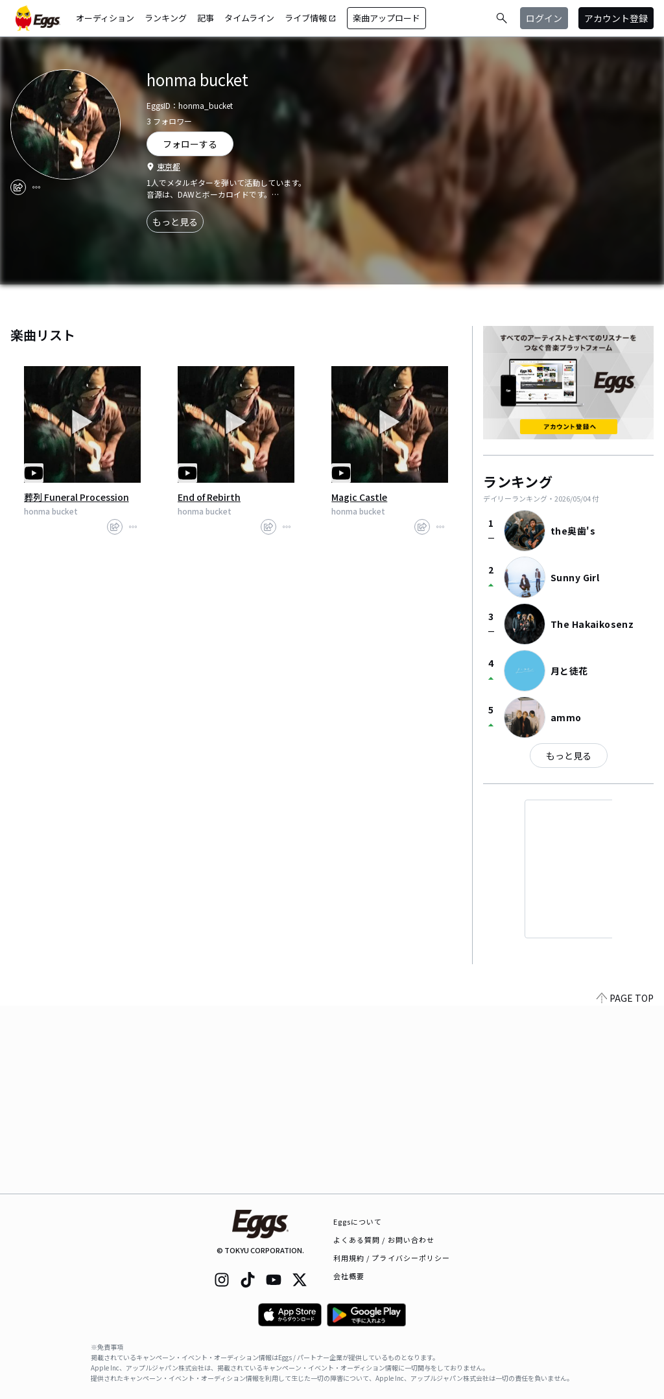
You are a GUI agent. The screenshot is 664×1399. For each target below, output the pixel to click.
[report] (36, 187)
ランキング (166, 18)
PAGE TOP (625, 1185)
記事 (205, 18)
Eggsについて (358, 1221)
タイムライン (249, 18)
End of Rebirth (209, 497)
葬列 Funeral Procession (76, 497)
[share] (18, 187)
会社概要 (348, 1276)
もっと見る (175, 221)
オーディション (105, 18)
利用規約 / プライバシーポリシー (392, 1258)
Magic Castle (359, 497)
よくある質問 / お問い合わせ (384, 1239)
